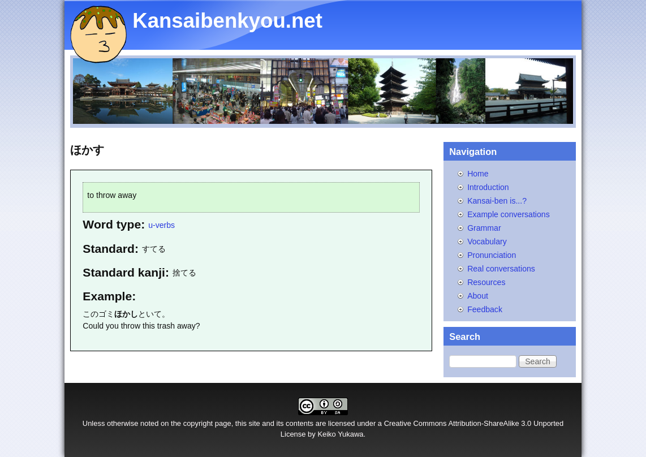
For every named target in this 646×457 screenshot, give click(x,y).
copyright (198, 423)
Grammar (484, 227)
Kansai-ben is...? (497, 200)
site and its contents (281, 423)
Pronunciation (491, 255)
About (477, 295)
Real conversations (501, 268)
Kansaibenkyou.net (227, 20)
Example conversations (508, 214)
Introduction (488, 187)
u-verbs (161, 225)
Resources (486, 282)
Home (478, 173)
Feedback (484, 309)
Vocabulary (487, 241)
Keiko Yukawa (340, 434)
